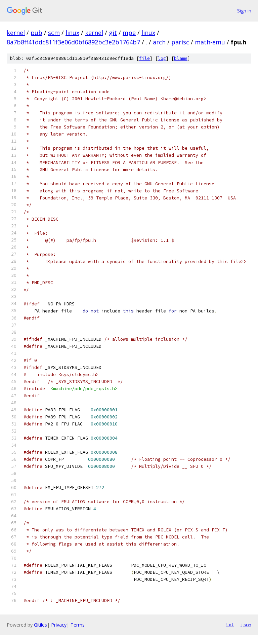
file (144, 58)
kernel (16, 33)
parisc (180, 42)
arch (159, 42)
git (113, 33)
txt (230, 625)
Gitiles (40, 625)
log (162, 58)
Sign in (244, 10)
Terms (78, 625)
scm (54, 33)
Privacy (59, 625)
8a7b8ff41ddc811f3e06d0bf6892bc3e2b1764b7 (73, 42)
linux (72, 33)
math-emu (210, 42)
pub (36, 33)
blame (180, 58)
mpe (129, 33)
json (246, 625)
